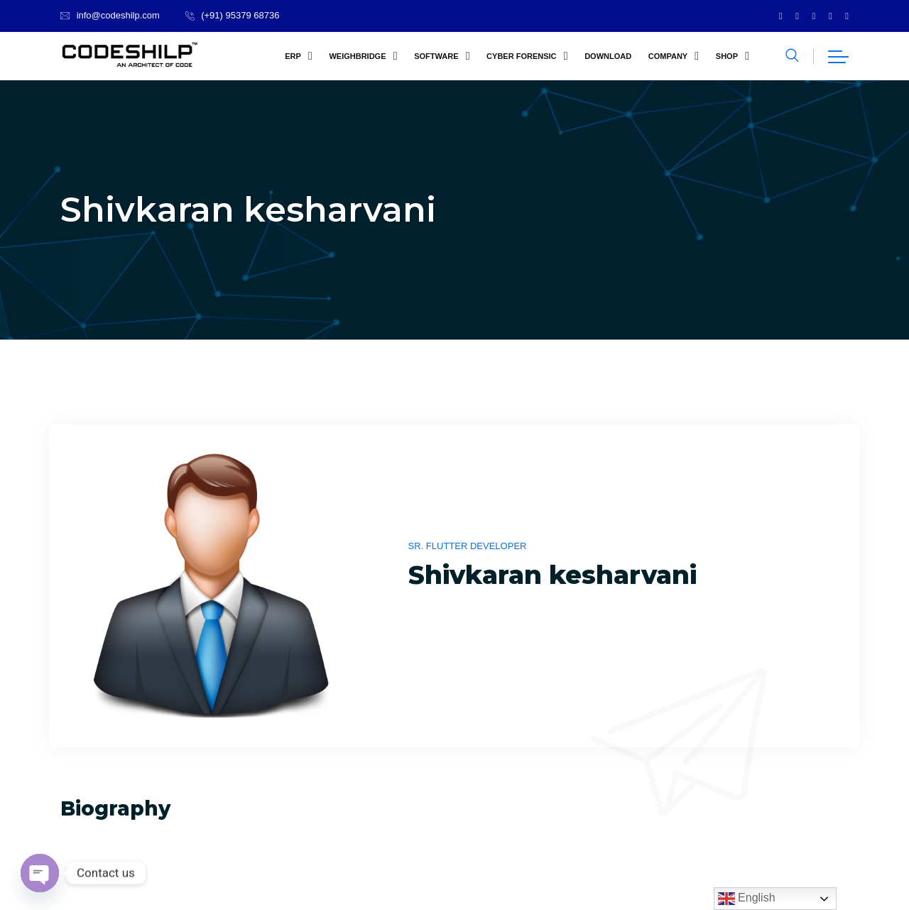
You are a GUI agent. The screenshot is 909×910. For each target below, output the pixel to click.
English (746, 898)
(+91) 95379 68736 (240, 15)
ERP (293, 56)
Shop (727, 56)
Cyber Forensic (521, 56)
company (667, 56)
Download (607, 56)
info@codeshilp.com (118, 15)
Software (436, 56)
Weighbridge (357, 56)
